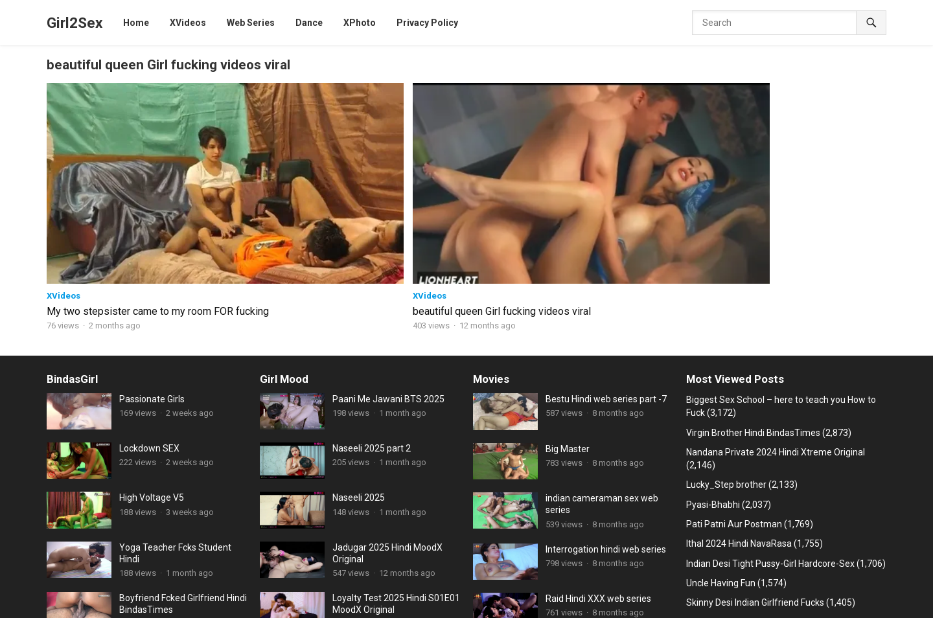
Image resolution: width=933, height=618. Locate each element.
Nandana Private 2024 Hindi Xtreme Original (775, 354)
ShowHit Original (562, 590)
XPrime (741, 590)
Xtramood (836, 575)
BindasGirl (72, 280)
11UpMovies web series (145, 575)
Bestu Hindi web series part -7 (606, 300)
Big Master (568, 350)
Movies (491, 280)
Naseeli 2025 (358, 399)
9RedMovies (628, 590)
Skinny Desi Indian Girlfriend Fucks (755, 504)
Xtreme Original (491, 590)
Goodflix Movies (774, 575)
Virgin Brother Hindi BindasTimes (753, 333)
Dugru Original (169, 590)
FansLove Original (347, 590)
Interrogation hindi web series (606, 450)
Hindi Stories (708, 575)
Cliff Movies (78, 590)
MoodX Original (454, 575)
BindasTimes (280, 575)
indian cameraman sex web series (602, 406)
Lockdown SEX (149, 350)
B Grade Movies (237, 590)
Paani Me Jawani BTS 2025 (388, 300)
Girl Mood (284, 280)
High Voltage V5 (151, 399)
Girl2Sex (74, 22)
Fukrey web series (588, 575)
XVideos (63, 184)
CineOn (872, 590)
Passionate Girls (152, 300)
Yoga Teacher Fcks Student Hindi (175, 454)
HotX (122, 590)
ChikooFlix (653, 575)
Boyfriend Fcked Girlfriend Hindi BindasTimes (183, 505)
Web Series (223, 575)
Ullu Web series (422, 590)
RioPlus (112, 605)
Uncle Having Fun (720, 484)
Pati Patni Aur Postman (734, 425)
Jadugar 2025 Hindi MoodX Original (387, 454)
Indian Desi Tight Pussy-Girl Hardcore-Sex (770, 464)
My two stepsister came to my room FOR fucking (116, 206)
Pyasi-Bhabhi (713, 405)
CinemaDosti (519, 575)
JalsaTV (71, 605)
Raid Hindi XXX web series (598, 499)
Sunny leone (160, 605)
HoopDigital (824, 590)
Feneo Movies (689, 590)
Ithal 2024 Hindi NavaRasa (739, 445)
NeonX (777, 590)
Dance (291, 590)
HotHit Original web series (364, 575)
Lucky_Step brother (726, 386)
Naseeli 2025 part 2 (371, 350)
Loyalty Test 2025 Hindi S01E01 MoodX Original (396, 505)
